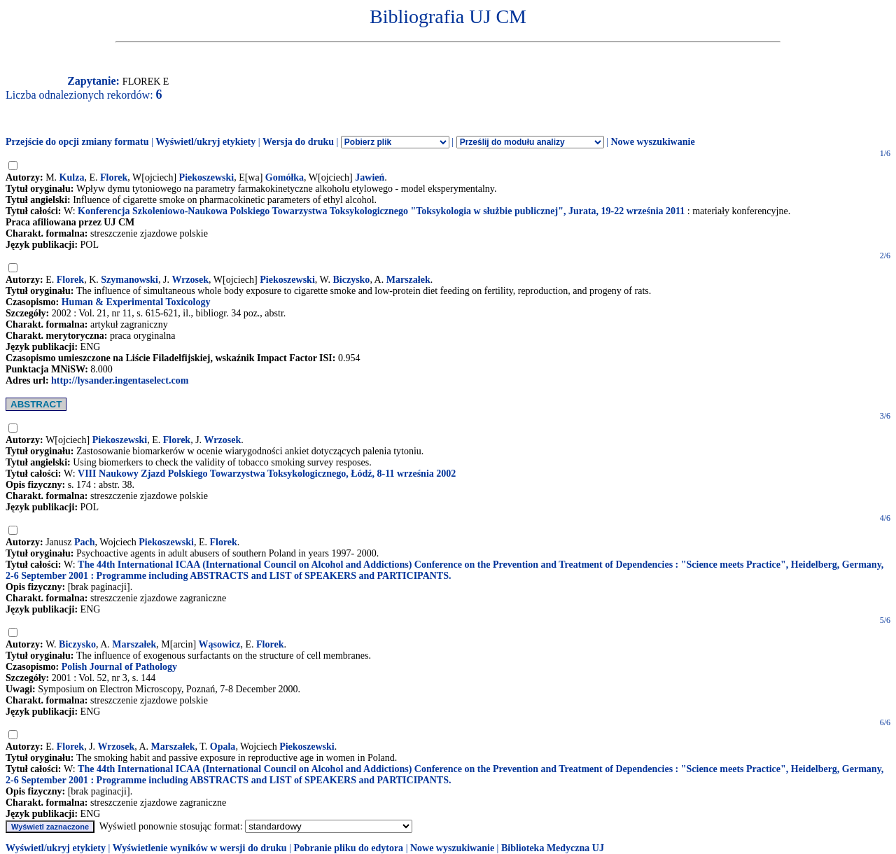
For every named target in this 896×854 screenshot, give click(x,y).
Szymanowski (129, 279)
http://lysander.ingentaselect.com (119, 380)
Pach (84, 542)
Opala (223, 746)
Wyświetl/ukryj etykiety (205, 141)
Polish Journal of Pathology (119, 667)
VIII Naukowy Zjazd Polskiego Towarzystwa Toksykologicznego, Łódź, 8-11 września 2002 (267, 473)
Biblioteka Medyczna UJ (552, 848)
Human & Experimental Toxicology (136, 302)
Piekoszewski (206, 177)
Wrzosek (190, 279)
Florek (113, 177)
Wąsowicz (220, 644)
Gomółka (284, 177)
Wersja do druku (298, 141)
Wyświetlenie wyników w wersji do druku (200, 848)
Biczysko (351, 279)
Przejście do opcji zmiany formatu (77, 141)
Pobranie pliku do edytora (348, 848)
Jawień (369, 177)
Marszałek (408, 279)
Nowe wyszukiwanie (652, 141)
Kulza (72, 177)
